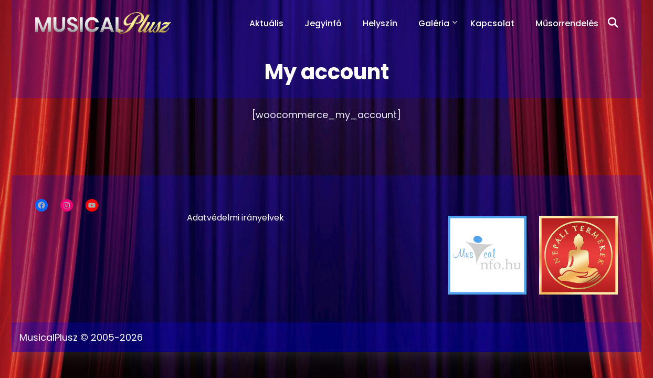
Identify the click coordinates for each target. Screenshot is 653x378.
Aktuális (266, 23)
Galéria (433, 23)
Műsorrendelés (566, 23)
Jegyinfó (323, 23)
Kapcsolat (492, 23)
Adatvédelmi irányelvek (235, 218)
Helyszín (380, 23)
